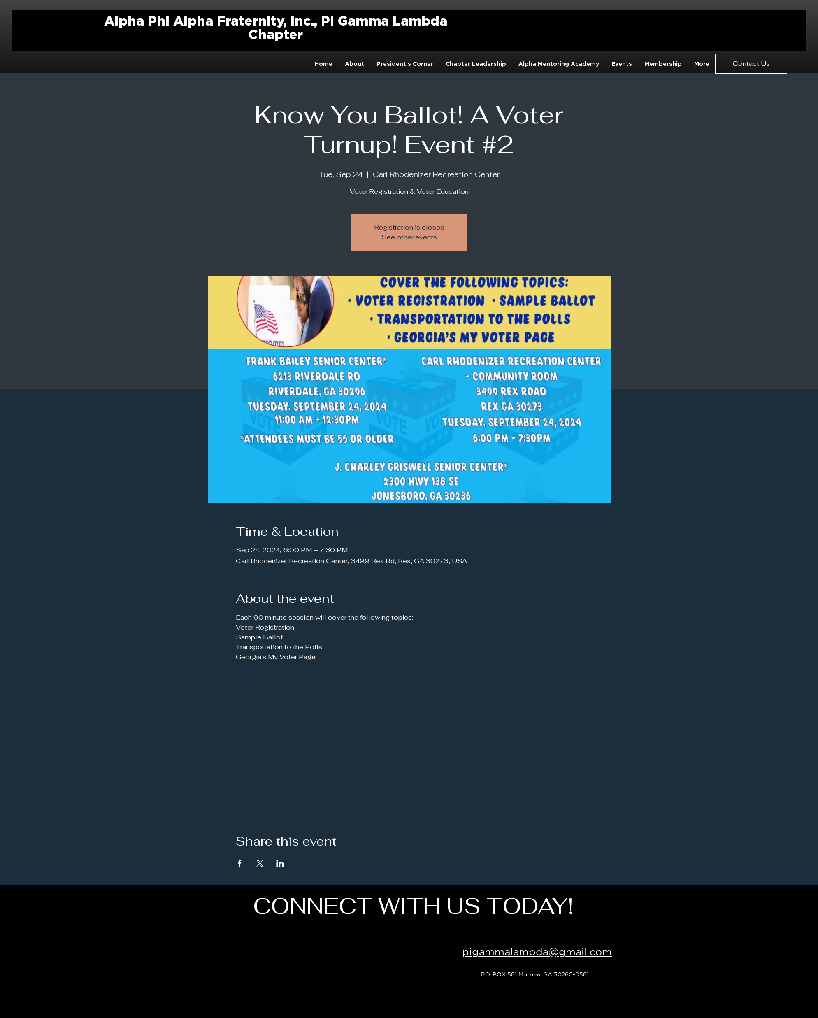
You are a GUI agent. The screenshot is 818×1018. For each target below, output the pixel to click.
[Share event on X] (260, 863)
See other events (409, 237)
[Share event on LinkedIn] (280, 863)
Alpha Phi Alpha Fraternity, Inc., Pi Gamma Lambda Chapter (275, 27)
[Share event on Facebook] (240, 863)
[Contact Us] (751, 64)
